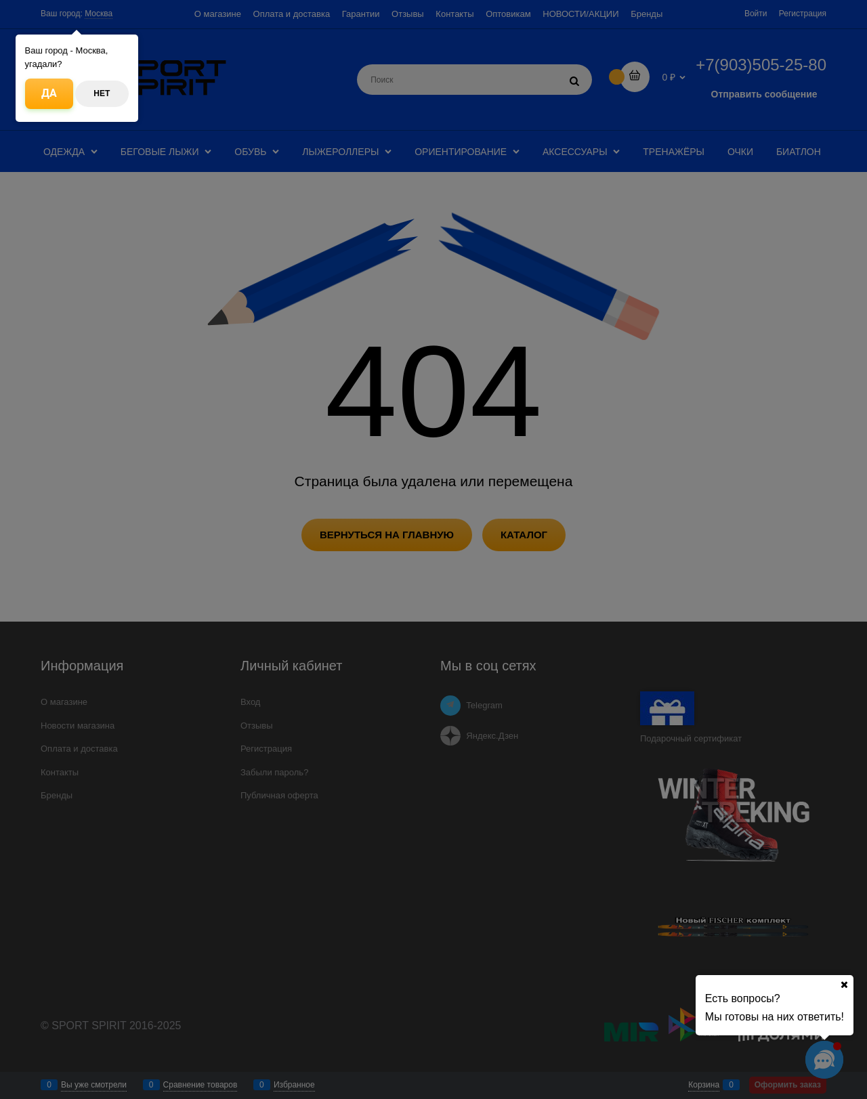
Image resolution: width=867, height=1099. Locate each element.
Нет (101, 93)
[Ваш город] (844, 984)
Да (49, 93)
